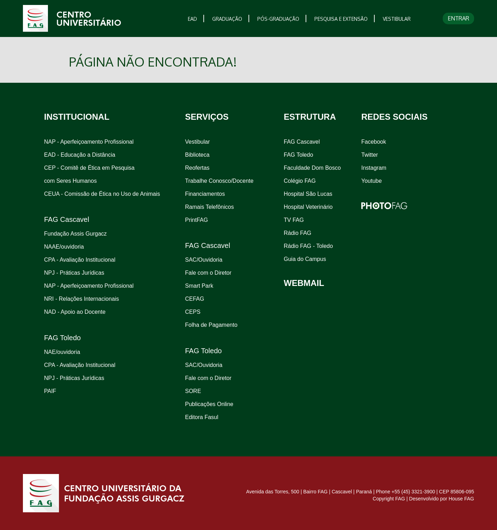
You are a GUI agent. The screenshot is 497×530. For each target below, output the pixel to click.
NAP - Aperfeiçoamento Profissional (89, 142)
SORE (193, 391)
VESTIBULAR (397, 19)
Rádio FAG (297, 233)
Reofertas (197, 168)
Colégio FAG (300, 181)
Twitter (369, 155)
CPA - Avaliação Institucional (79, 260)
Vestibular (197, 142)
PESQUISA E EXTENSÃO (341, 19)
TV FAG (294, 220)
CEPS (193, 312)
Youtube (371, 181)
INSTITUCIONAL (76, 116)
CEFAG (194, 299)
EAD (192, 19)
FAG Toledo (298, 155)
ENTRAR (458, 18)
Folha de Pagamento (211, 325)
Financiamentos (205, 194)
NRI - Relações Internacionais (81, 299)
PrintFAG (196, 220)
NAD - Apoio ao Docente (74, 312)
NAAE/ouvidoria (64, 247)
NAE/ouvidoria (62, 352)
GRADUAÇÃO (227, 19)
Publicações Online (209, 404)
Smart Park (199, 286)
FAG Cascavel (302, 142)
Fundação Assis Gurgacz (75, 234)
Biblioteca (197, 155)
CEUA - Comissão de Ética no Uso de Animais (102, 194)
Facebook (373, 142)
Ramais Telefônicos (209, 207)
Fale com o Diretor (208, 273)
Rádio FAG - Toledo (308, 246)
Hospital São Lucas (308, 194)
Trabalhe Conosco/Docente (219, 181)
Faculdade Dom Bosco (312, 168)
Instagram (373, 168)
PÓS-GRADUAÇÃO (278, 19)
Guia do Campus (305, 259)
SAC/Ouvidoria (203, 260)
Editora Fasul (201, 417)
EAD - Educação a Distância (79, 155)
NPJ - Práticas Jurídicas (74, 273)
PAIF (50, 391)
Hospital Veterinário (308, 207)
